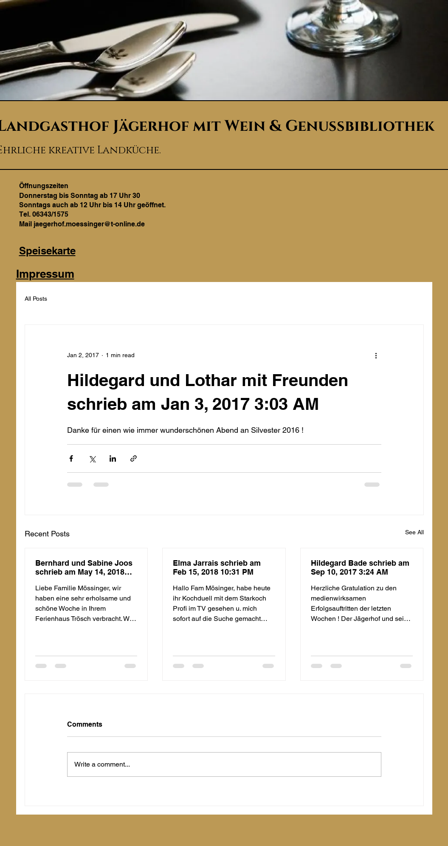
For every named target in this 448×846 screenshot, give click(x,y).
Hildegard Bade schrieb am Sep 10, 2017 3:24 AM (360, 567)
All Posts (36, 298)
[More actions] (376, 355)
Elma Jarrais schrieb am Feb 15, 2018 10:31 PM (217, 567)
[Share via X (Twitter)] (92, 458)
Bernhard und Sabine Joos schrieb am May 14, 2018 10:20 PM (83, 567)
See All (414, 532)
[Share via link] (134, 458)
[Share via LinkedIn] (113, 458)
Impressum (45, 273)
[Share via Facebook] (71, 458)
